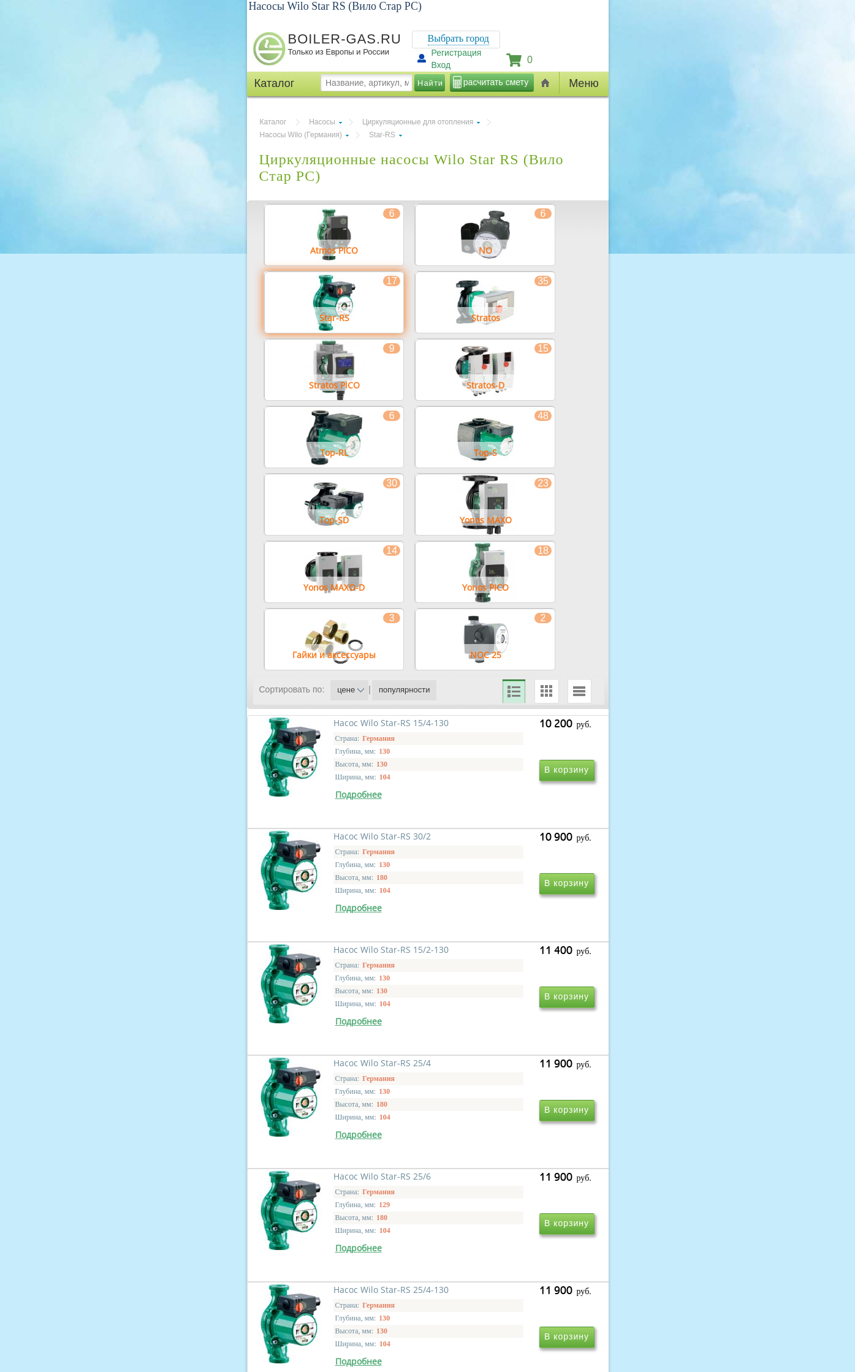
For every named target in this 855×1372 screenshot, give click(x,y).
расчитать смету (495, 82)
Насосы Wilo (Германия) (301, 135)
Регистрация (456, 53)
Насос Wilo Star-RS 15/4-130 (338, 842)
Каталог (273, 122)
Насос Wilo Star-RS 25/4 (496, 1019)
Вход (441, 65)
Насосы (322, 122)
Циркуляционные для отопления (417, 122)
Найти (430, 83)
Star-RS (382, 135)
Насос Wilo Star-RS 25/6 (329, 1195)
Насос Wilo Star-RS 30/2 (496, 842)
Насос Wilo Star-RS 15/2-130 (338, 1019)
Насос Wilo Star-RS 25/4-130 (505, 1195)
